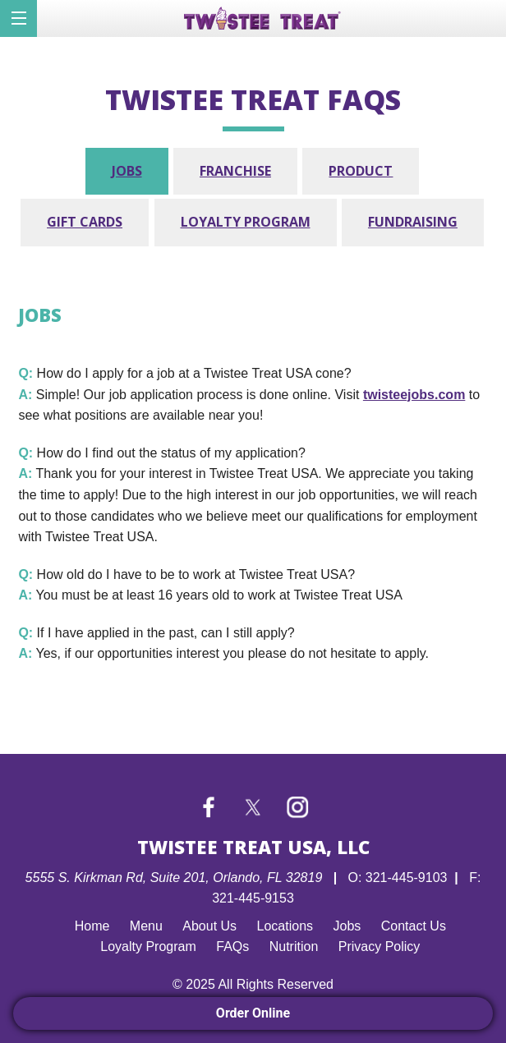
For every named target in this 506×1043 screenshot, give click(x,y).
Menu (146, 926)
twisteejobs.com (414, 395)
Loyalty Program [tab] (245, 222)
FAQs (232, 946)
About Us (209, 926)
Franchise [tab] (235, 171)
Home (92, 926)
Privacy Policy (379, 946)
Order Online (253, 1013)
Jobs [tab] (127, 171)
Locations (285, 926)
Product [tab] (361, 171)
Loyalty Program (148, 946)
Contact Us (413, 926)
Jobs (347, 926)
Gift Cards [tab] (84, 222)
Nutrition (294, 946)
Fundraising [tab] (413, 222)
